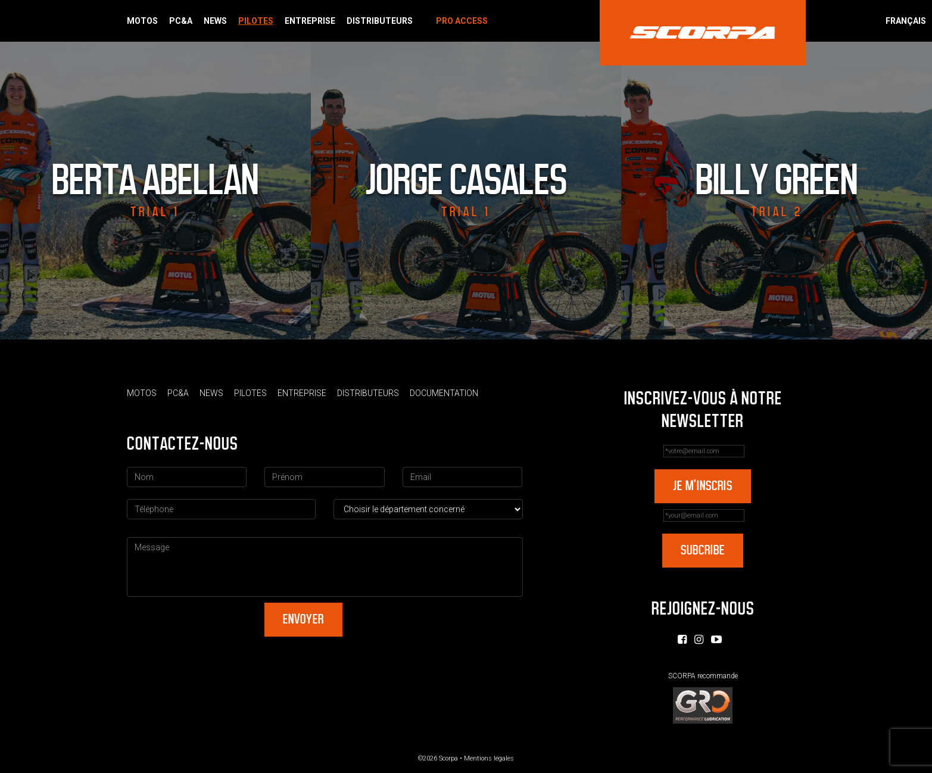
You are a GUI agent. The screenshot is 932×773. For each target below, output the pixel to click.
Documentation (444, 393)
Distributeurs (380, 21)
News (215, 21)
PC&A (180, 21)
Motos (142, 21)
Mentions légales (489, 758)
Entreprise (310, 21)
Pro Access (462, 21)
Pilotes (255, 21)
